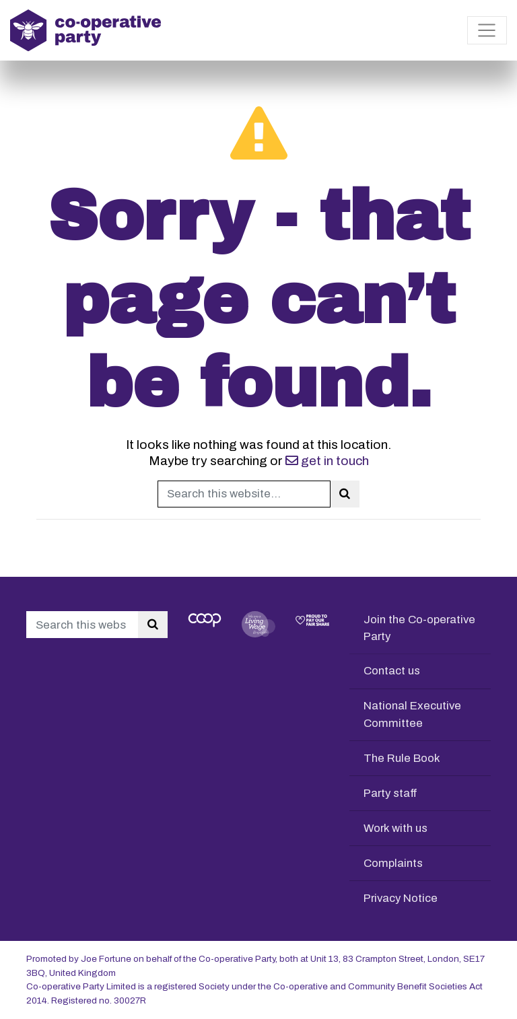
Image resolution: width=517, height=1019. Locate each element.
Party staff (391, 793)
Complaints (394, 863)
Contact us (392, 670)
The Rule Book (403, 758)
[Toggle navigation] (487, 30)
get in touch (327, 461)
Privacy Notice (402, 898)
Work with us (396, 828)
